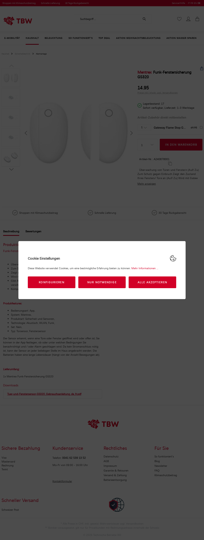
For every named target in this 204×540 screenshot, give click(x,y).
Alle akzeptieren (152, 282)
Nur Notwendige (101, 282)
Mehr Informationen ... (144, 268)
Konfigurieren (51, 282)
